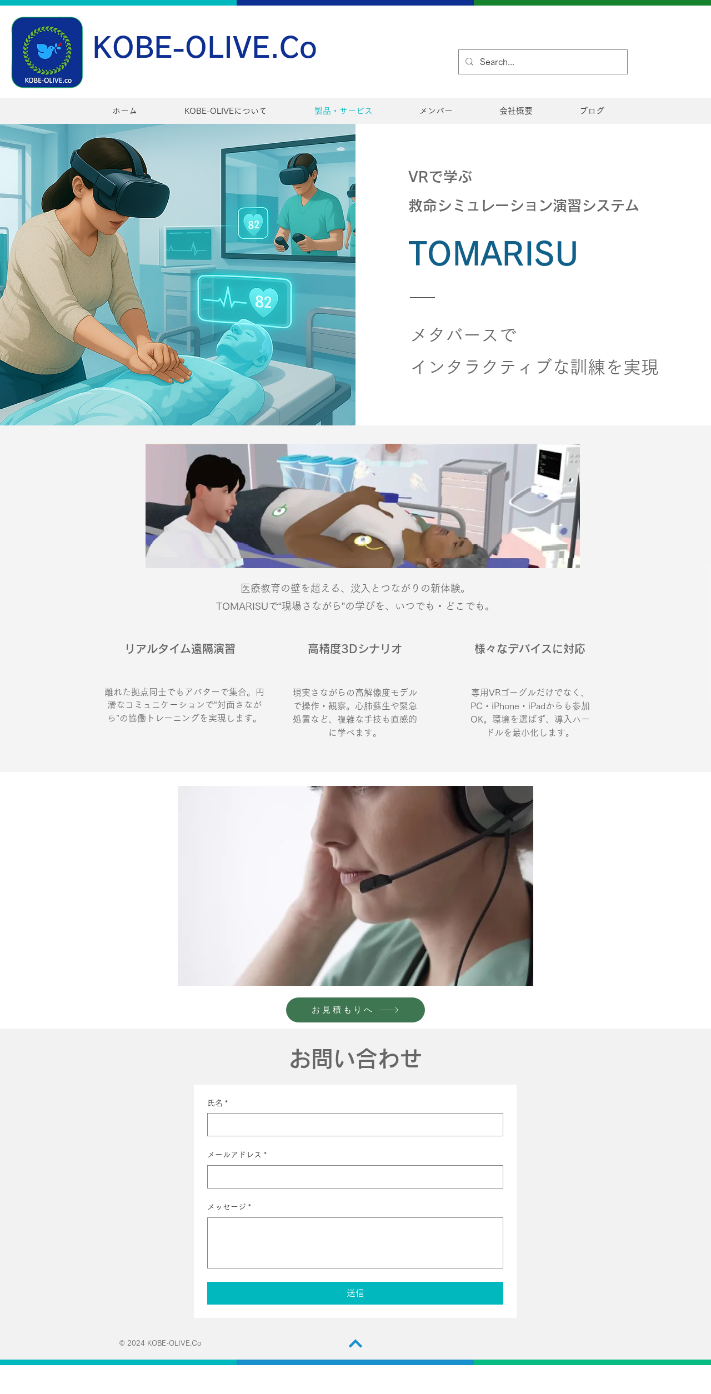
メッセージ (229, 1207)
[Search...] (542, 62)
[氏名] (352, 1125)
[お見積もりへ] (355, 1009)
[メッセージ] (355, 1242)
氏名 (217, 1103)
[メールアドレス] (352, 1177)
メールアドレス (237, 1155)
